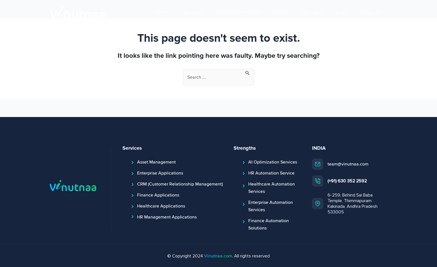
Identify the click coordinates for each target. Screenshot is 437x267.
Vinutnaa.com (218, 256)
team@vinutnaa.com (348, 164)
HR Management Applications (167, 217)
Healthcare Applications (161, 206)
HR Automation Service (271, 173)
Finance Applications (158, 195)
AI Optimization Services (272, 162)
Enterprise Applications (160, 173)
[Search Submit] (247, 72)
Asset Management (156, 162)
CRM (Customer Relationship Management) (180, 184)
